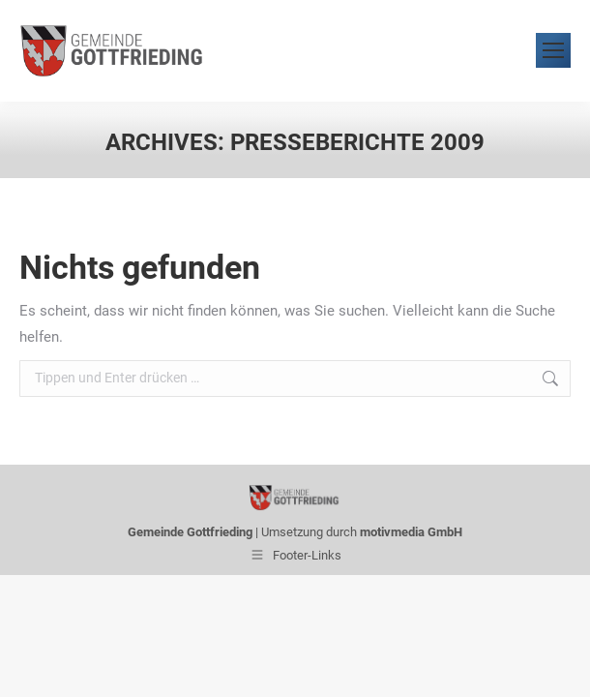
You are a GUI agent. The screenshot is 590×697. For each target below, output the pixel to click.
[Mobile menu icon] (553, 50)
